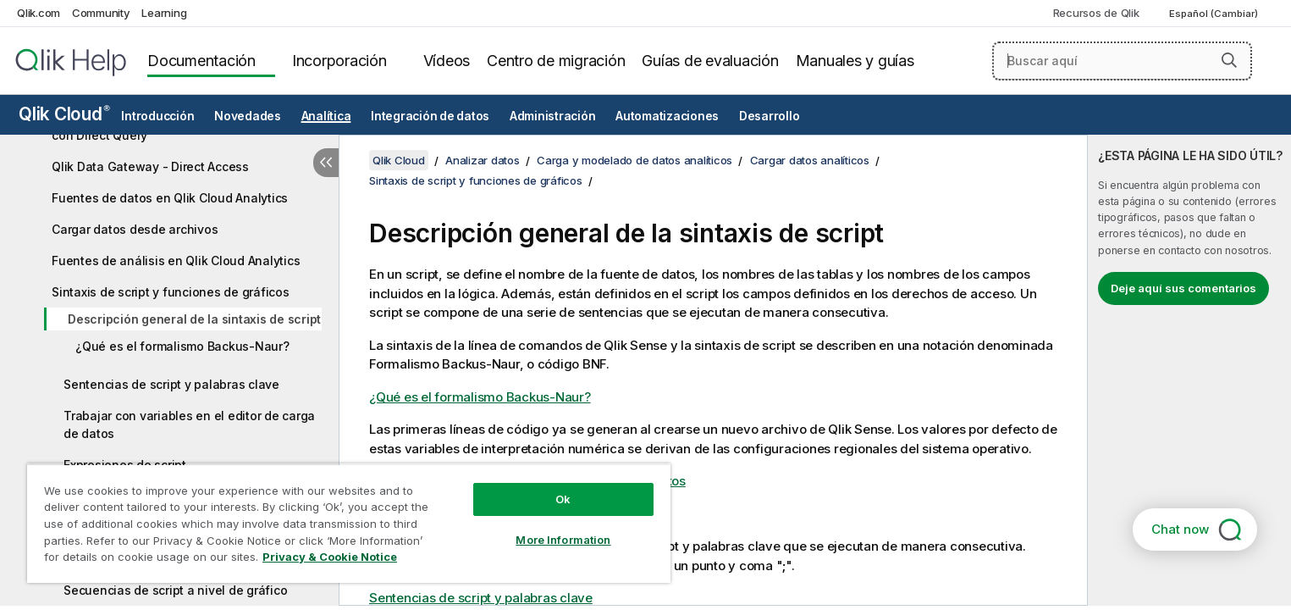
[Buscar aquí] (1122, 61)
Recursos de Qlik (1096, 12)
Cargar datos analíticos (809, 160)
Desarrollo (769, 116)
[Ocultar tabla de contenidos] (326, 162)
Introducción (157, 116)
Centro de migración (556, 60)
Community (101, 12)
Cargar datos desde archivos (135, 229)
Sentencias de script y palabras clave (171, 384)
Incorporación (339, 60)
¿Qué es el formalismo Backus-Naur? (182, 346)
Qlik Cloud (64, 114)
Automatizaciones (667, 116)
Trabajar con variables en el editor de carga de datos (189, 424)
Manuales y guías (855, 60)
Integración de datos (430, 116)
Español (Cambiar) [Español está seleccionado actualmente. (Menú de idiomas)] (1215, 13)
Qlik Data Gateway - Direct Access (150, 166)
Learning (163, 12)
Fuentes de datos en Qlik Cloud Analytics (170, 198)
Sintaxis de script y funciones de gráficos (171, 292)
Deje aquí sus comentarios (1183, 288)
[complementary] (1189, 370)
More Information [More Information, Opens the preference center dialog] (563, 539)
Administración (553, 116)
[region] (348, 523)
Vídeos (447, 60)
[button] (1229, 60)
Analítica (326, 116)
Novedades (247, 116)
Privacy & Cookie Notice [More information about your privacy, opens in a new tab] (329, 556)
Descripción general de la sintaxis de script (194, 319)
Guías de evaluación (710, 60)
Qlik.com (38, 12)
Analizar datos (482, 160)
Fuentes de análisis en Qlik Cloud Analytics (176, 260)
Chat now (1180, 529)
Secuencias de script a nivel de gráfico (175, 590)
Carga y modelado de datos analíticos (634, 160)
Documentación (201, 60)
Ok (563, 499)
